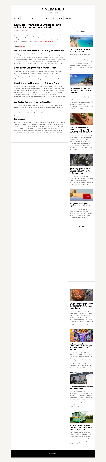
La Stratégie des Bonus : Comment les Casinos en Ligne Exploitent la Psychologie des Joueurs (81, 346)
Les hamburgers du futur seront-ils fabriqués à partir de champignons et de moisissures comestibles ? (81, 305)
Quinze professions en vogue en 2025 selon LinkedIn (81, 387)
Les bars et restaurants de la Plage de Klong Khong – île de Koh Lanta (81, 90)
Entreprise (27, 138)
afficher (22, 46)
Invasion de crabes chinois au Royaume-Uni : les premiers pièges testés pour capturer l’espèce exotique (80, 170)
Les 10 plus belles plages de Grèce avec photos (80, 50)
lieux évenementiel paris (46, 41)
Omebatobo (53, 9)
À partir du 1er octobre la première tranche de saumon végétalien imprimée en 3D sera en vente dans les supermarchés (81, 130)
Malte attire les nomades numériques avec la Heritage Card (80, 205)
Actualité (22, 138)
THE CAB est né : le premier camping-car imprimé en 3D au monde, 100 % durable (81, 427)
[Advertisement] (81, 243)
